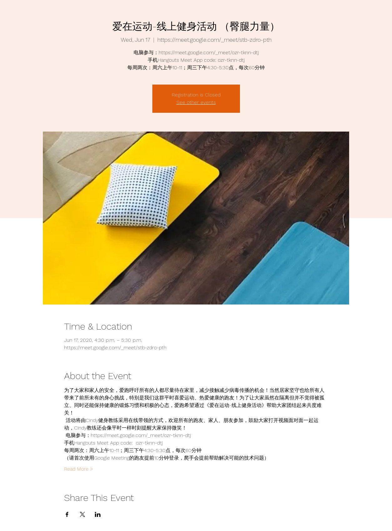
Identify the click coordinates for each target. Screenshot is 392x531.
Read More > (78, 469)
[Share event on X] (82, 514)
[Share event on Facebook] (67, 514)
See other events (196, 102)
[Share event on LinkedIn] (98, 514)
